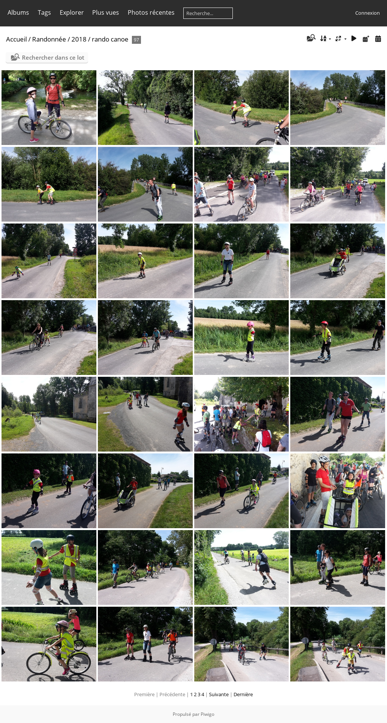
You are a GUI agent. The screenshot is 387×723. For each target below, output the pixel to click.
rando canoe (110, 39)
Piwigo (207, 714)
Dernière (243, 694)
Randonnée (49, 39)
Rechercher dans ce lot (53, 57)
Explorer (72, 12)
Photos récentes (151, 12)
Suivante (219, 694)
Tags (44, 12)
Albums (18, 12)
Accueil (16, 39)
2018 (79, 39)
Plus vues (105, 12)
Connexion (367, 12)
